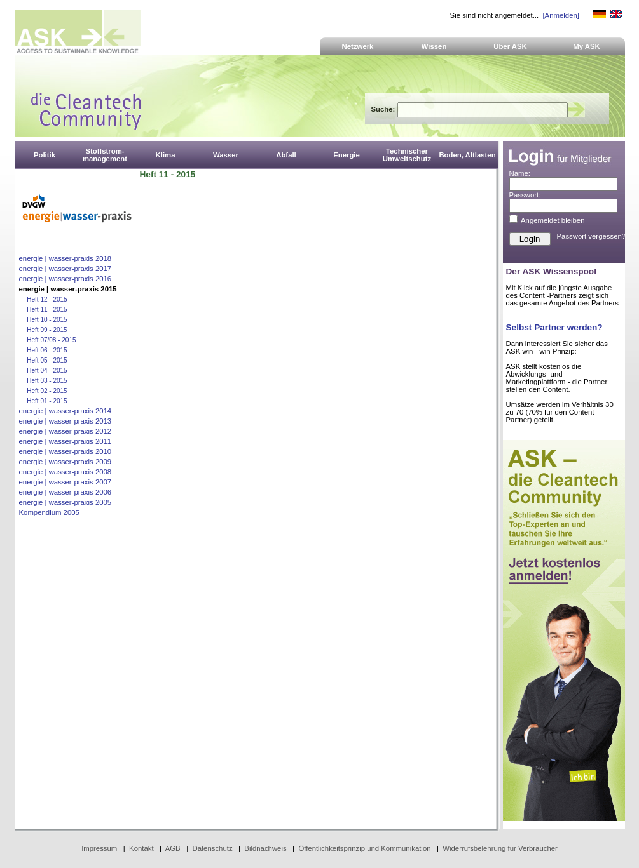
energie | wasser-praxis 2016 (65, 279)
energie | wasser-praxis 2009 (65, 461)
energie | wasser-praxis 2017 (65, 268)
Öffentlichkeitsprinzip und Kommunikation (364, 848)
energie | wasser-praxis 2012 (65, 431)
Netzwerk (358, 46)
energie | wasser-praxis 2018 (65, 258)
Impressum (99, 848)
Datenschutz (212, 848)
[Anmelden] (560, 15)
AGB (173, 848)
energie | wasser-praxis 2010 (65, 451)
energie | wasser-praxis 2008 (65, 472)
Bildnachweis (265, 848)
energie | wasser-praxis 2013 (65, 421)
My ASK (586, 46)
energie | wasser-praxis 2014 (65, 411)
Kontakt (141, 848)
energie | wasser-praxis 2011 (65, 441)
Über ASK (510, 46)
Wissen (434, 46)
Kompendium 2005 (49, 512)
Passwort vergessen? (591, 236)
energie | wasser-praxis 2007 (65, 482)
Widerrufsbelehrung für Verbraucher (500, 848)
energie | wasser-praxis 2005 (65, 502)
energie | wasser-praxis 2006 (65, 492)
